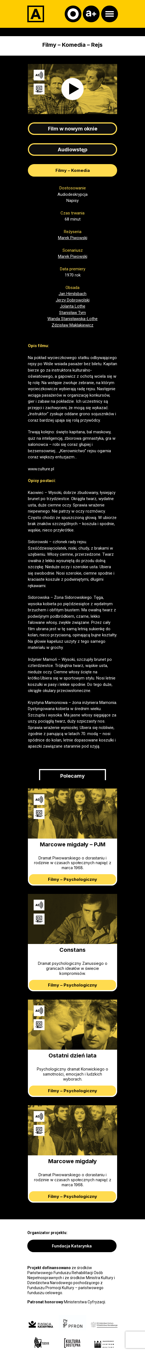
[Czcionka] (91, 14)
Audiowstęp (72, 149)
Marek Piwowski (72, 237)
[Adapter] (35, 14)
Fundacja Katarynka (72, 1246)
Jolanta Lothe (72, 306)
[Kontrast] (73, 14)
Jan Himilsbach (72, 293)
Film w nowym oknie (72, 129)
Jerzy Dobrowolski (73, 300)
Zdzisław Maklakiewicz (72, 325)
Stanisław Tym (72, 312)
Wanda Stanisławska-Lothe (72, 318)
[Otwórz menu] (109, 14)
